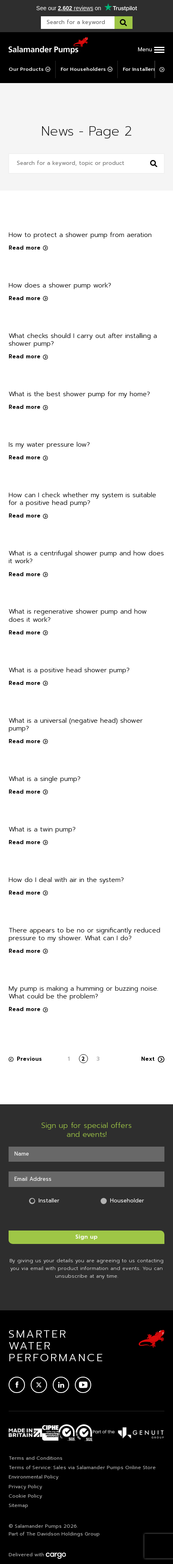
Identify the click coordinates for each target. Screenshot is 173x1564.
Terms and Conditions (36, 1458)
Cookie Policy (25, 1496)
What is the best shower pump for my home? (79, 394)
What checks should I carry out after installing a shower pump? (83, 340)
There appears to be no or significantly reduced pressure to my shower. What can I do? (84, 934)
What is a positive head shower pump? (69, 670)
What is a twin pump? (42, 829)
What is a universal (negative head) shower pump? (76, 724)
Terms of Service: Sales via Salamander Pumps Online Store (82, 1467)
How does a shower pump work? (60, 285)
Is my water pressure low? (49, 445)
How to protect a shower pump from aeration (80, 235)
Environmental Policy (33, 1477)
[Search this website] (124, 22)
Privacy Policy (25, 1486)
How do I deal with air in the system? (66, 880)
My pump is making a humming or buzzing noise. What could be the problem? (83, 992)
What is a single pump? (45, 779)
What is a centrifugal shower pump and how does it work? (86, 557)
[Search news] (154, 163)
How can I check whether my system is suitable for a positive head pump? (82, 499)
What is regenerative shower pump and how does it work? (78, 615)
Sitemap (18, 1505)
